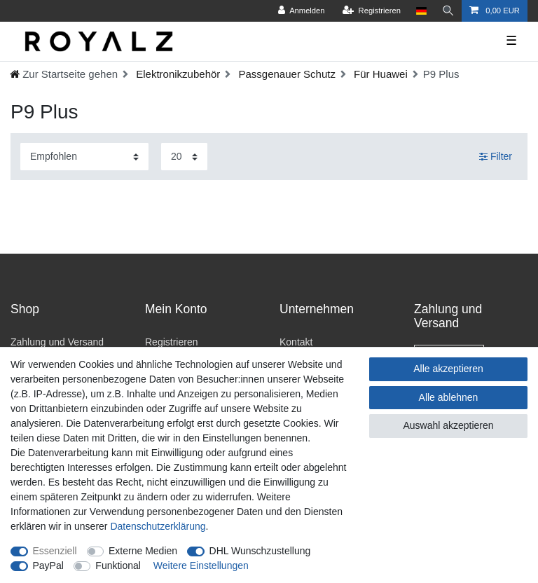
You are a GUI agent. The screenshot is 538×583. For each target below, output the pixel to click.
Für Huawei (379, 74)
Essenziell (55, 550)
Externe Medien (143, 550)
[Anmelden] (301, 11)
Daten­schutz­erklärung (157, 526)
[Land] (421, 11)
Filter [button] (495, 157)
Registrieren (171, 342)
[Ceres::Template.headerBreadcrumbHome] (64, 74)
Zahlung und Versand (57, 342)
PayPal (48, 565)
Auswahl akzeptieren (448, 425)
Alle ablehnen (448, 397)
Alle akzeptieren (448, 368)
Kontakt (296, 342)
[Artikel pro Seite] (184, 156)
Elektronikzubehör (176, 74)
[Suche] (448, 11)
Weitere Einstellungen (201, 565)
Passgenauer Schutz (285, 74)
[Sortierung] (84, 156)
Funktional (118, 565)
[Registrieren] (370, 11)
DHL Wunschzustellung (260, 550)
